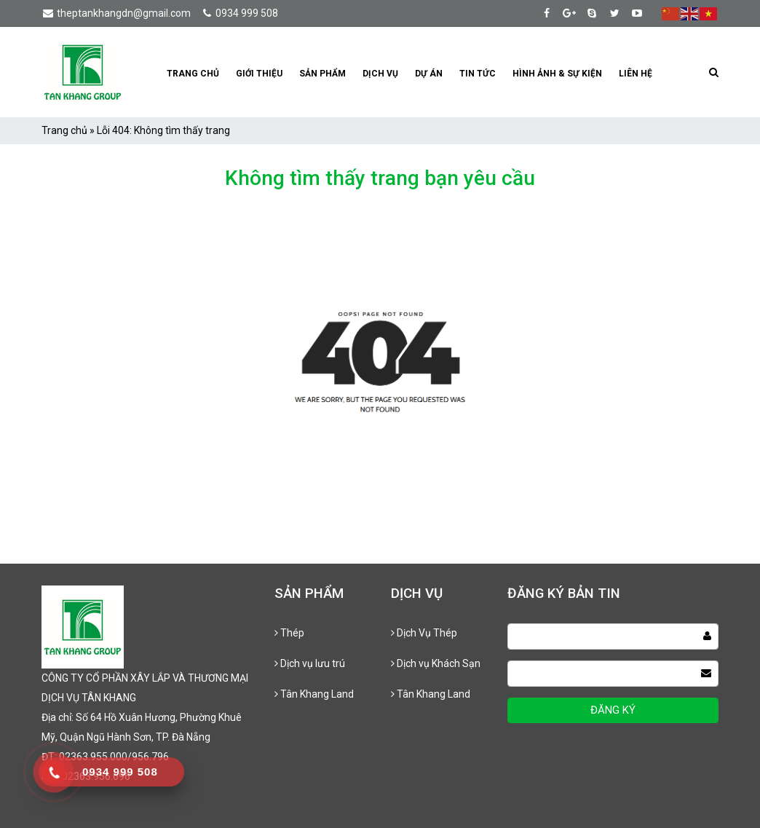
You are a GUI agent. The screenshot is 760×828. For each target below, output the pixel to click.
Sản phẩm (322, 73)
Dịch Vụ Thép (424, 633)
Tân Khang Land (314, 694)
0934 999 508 (239, 13)
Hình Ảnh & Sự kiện (557, 73)
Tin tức (477, 73)
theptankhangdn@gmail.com (116, 13)
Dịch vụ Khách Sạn (435, 663)
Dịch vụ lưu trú (309, 663)
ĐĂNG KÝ (613, 710)
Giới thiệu (259, 73)
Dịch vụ (380, 73)
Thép (289, 633)
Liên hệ (635, 73)
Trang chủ (193, 73)
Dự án (429, 73)
